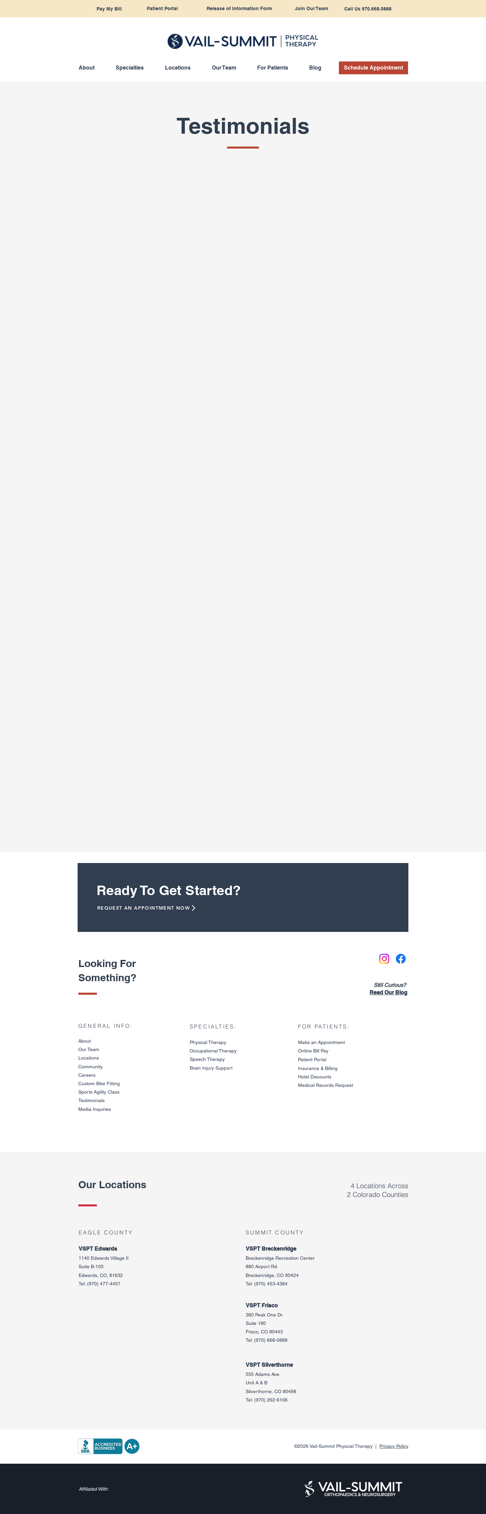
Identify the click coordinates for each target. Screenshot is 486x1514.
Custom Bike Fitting (99, 1083)
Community (90, 1066)
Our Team (88, 1049)
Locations (88, 1058)
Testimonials (91, 1100)
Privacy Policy (393, 1446)
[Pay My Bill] (109, 9)
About (84, 1041)
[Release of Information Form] (239, 9)
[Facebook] (400, 958)
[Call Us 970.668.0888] (368, 9)
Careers (87, 1075)
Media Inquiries (94, 1109)
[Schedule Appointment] (373, 67)
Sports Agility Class (98, 1092)
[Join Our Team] (311, 9)
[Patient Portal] (162, 9)
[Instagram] (384, 958)
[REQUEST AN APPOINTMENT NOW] (144, 907)
